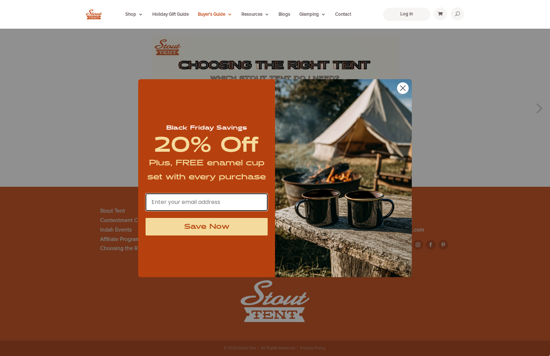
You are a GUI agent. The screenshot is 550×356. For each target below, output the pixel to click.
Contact (343, 14)
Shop (130, 14)
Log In (406, 14)
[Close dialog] (403, 88)
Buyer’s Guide (211, 14)
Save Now (206, 226)
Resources (251, 14)
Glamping (309, 14)
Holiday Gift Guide (170, 14)
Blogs (284, 14)
